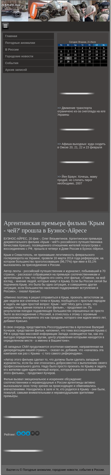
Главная (11, 36)
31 (89, 61)
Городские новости (19, 56)
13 (61, 55)
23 (82, 58)
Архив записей (16, 69)
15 (75, 55)
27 (61, 61)
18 (96, 55)
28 (68, 61)
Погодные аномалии (20, 42)
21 (68, 58)
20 (61, 58)
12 (104, 51)
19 (104, 55)
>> (60, 108)
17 (89, 55)
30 (82, 61)
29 (75, 61)
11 (96, 51)
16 (82, 55)
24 (89, 58)
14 (68, 55)
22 (75, 58)
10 (89, 51)
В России (12, 49)
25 (96, 58)
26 (104, 58)
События (11, 63)
